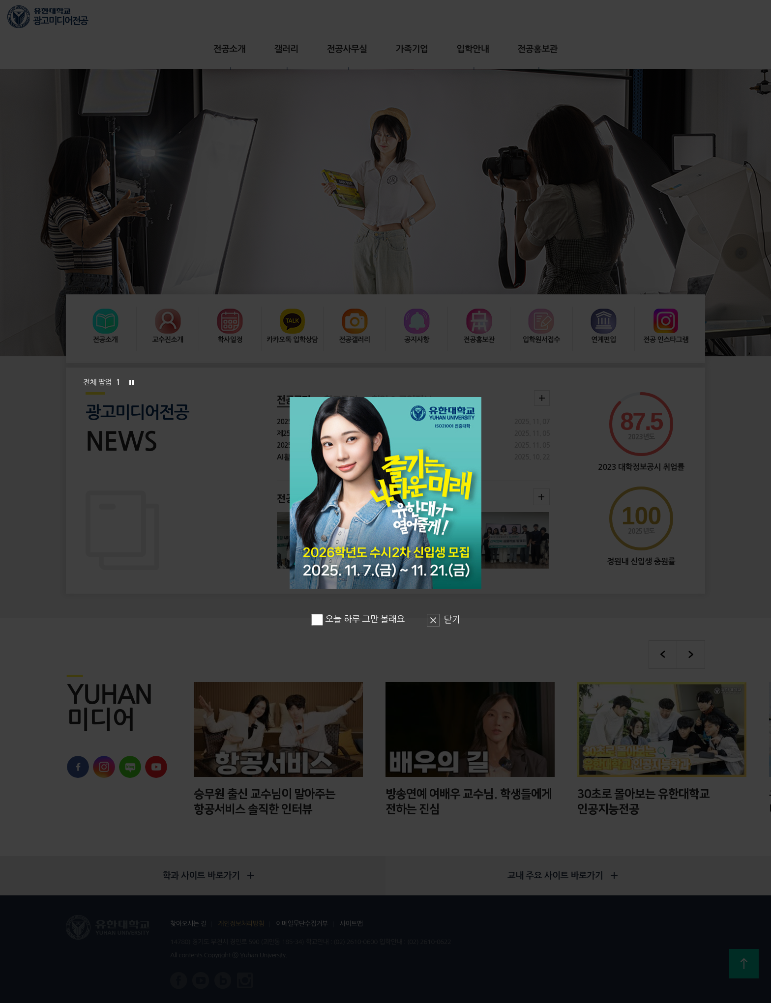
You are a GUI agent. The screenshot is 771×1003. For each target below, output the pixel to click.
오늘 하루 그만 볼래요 (358, 619)
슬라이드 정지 (131, 382)
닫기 (452, 619)
